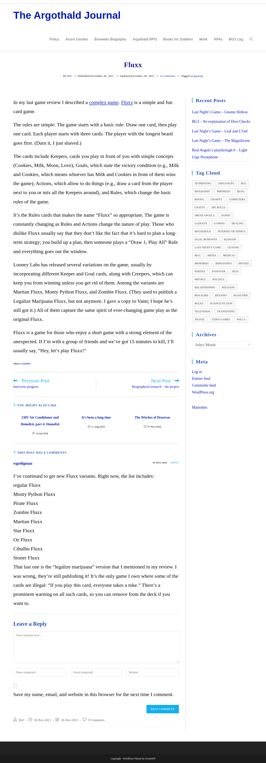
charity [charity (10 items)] (216, 199)
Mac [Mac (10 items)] (198, 255)
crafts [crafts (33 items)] (200, 207)
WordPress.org (203, 392)
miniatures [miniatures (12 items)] (223, 263)
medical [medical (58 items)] (229, 255)
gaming (198, 75)
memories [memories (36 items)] (202, 263)
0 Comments (167, 75)
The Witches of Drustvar (152, 417)
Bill (21, 720)
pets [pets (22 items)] (235, 271)
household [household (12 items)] (203, 231)
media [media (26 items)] (211, 255)
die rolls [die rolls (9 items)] (218, 207)
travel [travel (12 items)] (200, 319)
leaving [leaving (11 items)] (233, 247)
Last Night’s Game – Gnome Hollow (220, 112)
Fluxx (127, 102)
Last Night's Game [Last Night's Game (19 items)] (208, 247)
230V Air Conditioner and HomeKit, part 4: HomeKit (40, 421)
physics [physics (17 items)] (200, 279)
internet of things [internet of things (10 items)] (231, 231)
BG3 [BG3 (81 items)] (243, 183)
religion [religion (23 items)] (228, 287)
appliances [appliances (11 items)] (226, 183)
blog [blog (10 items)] (240, 191)
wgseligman (22, 463)
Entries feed (201, 378)
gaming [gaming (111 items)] (219, 223)
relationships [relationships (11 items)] (205, 287)
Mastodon (199, 407)
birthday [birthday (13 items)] (223, 191)
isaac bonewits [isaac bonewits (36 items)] (206, 239)
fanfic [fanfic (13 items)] (226, 215)
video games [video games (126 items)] (221, 319)
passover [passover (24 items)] (218, 271)
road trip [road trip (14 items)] (241, 295)
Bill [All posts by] (69, 75)
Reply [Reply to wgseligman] (175, 463)
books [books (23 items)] (199, 199)
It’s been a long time (96, 417)
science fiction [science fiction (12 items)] (221, 303)
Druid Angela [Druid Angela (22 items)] (204, 215)
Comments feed (204, 385)
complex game (104, 102)
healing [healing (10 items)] (237, 223)
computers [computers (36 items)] (237, 199)
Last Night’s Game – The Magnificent (221, 141)
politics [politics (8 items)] (218, 279)
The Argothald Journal (67, 15)
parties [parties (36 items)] (200, 271)
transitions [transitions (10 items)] (226, 311)
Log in (197, 372)
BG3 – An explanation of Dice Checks (221, 121)
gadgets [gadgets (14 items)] (201, 223)
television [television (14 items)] (202, 311)
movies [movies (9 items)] (244, 263)
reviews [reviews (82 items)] (221, 295)
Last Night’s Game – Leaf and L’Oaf (219, 131)
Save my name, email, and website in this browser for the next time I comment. (93, 694)
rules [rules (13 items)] (199, 303)
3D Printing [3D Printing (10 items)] (203, 183)
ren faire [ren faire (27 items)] (201, 295)
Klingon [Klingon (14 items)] (230, 239)
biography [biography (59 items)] (202, 191)
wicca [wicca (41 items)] (241, 319)
